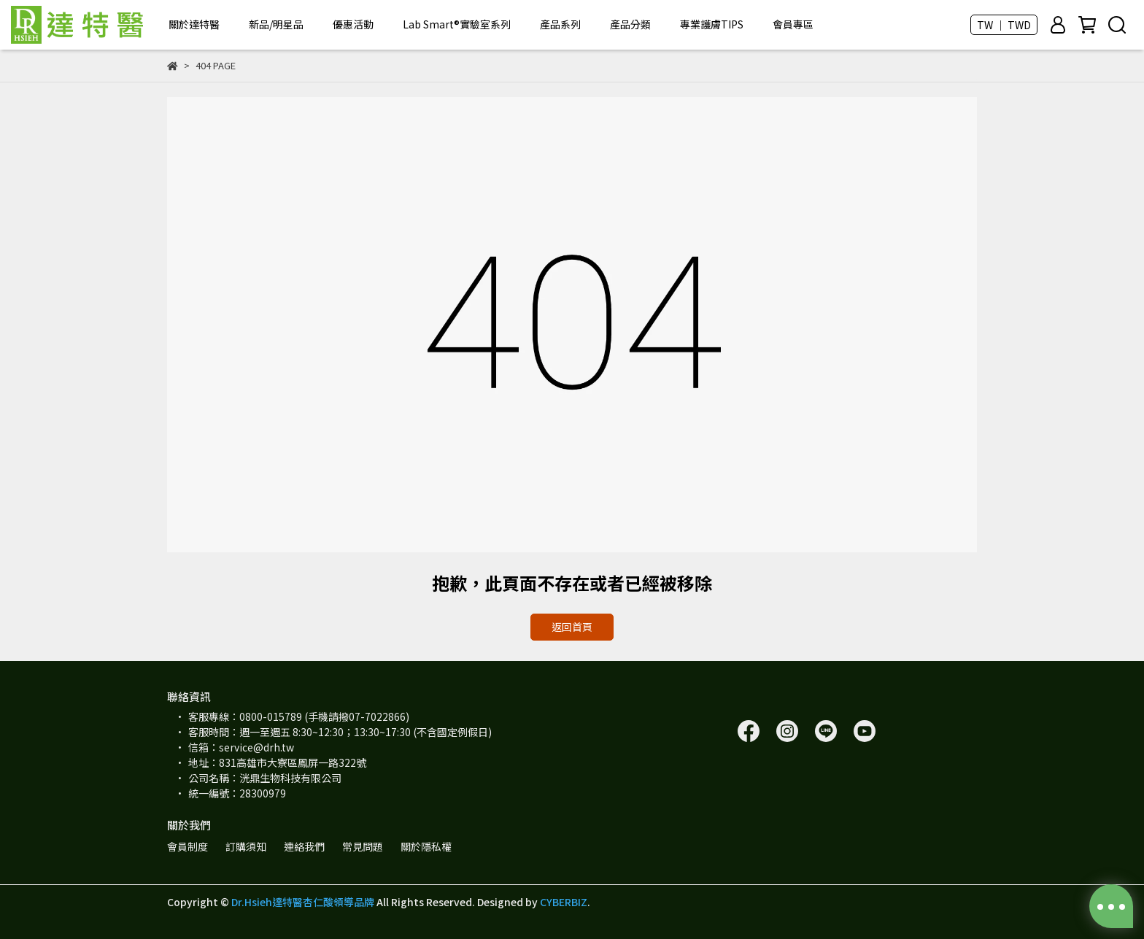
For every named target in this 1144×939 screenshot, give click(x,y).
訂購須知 (245, 846)
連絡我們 (304, 846)
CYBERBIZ (563, 901)
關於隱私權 (426, 846)
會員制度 (187, 846)
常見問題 (362, 846)
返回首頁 (572, 626)
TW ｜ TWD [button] (1004, 24)
